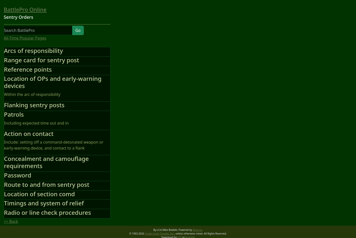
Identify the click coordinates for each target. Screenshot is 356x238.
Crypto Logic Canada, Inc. (159, 233)
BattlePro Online (25, 9)
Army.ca (197, 230)
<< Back (11, 221)
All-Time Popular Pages (25, 38)
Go (78, 30)
